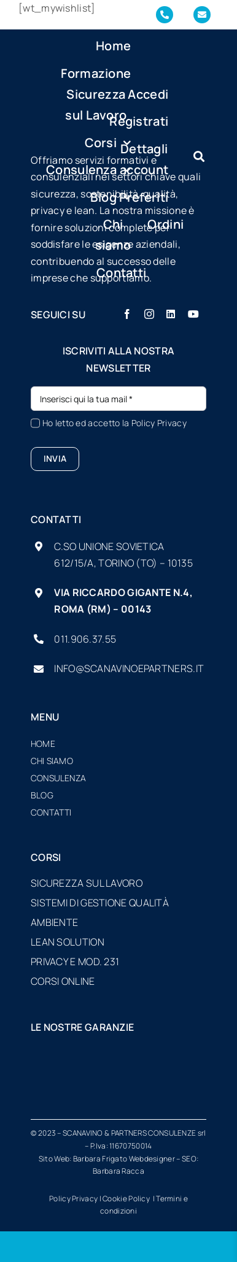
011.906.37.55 (85, 639)
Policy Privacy (159, 423)
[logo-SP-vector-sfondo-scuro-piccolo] (50, 131)
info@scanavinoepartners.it (129, 668)
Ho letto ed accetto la (114, 423)
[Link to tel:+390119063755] (164, 14)
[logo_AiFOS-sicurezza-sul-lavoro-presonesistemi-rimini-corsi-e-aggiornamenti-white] (118, 1051)
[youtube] (193, 314)
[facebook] (127, 314)
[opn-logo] (179, 1082)
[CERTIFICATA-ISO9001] (179, 1051)
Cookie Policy (127, 1198)
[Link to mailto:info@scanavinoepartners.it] (202, 14)
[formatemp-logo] (118, 1082)
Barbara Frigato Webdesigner (124, 1158)
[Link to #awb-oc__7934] (198, 156)
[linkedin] (170, 314)
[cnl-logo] (57, 1082)
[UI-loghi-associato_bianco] (58, 1051)
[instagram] (149, 314)
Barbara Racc (116, 1171)
